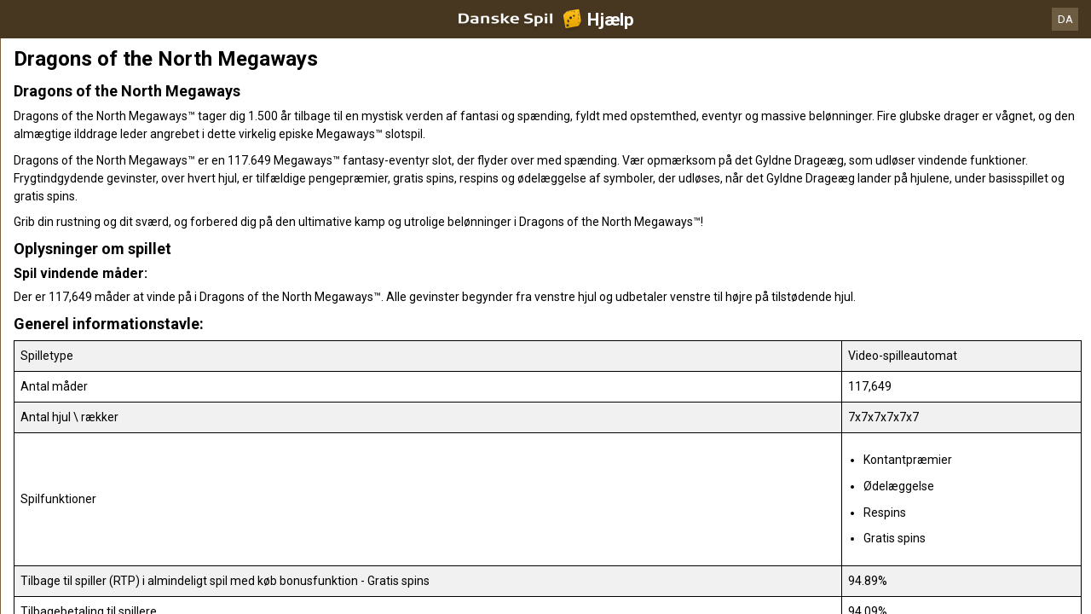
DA (1065, 19)
